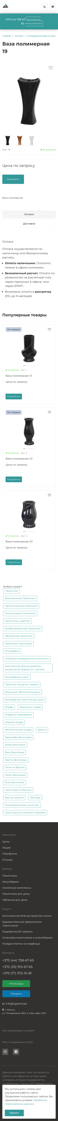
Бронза (42, 729)
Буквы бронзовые (15, 744)
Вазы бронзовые (14, 752)
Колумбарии (12, 651)
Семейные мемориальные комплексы (27, 658)
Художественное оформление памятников (22, 923)
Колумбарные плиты (17, 677)
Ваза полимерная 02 (19, 458)
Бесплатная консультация (34, 21)
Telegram (16, 993)
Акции (6, 847)
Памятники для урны (16, 893)
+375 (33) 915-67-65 (17, 967)
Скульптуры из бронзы (18, 790)
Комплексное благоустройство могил (27, 915)
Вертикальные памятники (20, 598)
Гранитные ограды (30, 707)
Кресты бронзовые (16, 759)
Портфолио (9, 853)
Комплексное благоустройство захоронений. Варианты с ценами (25, 668)
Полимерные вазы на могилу (22, 805)
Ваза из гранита (14, 797)
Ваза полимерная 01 (19, 375)
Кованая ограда (14, 722)
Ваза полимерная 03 (19, 541)
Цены (6, 841)
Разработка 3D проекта (17, 931)
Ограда (9, 707)
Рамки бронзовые (15, 775)
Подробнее (13, 396)
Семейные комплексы (16, 887)
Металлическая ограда (18, 729)
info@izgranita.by (16, 1003)
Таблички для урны (15, 899)
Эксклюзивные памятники (20, 613)
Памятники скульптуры (18, 643)
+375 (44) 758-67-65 (18, 960)
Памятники (11, 590)
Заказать (13, 179)
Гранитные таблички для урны (22, 692)
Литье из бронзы (15, 767)
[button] (24, 366)
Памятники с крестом (17, 621)
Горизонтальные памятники (21, 605)
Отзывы (7, 859)
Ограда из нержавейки (18, 714)
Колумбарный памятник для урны (24, 699)
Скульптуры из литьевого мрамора (25, 812)
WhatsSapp (16, 983)
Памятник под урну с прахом (22, 684)
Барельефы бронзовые (18, 737)
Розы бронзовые (14, 782)
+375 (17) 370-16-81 (17, 973)
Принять (14, 1113)
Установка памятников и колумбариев (27, 937)
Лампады (35, 797)
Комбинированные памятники (23, 628)
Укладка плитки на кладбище (21, 943)
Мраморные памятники (18, 636)
